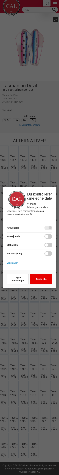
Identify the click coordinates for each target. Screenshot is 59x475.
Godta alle (41, 279)
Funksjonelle (13, 236)
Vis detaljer (12, 263)
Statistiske (12, 245)
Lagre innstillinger (17, 279)
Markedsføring (14, 253)
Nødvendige (13, 228)
